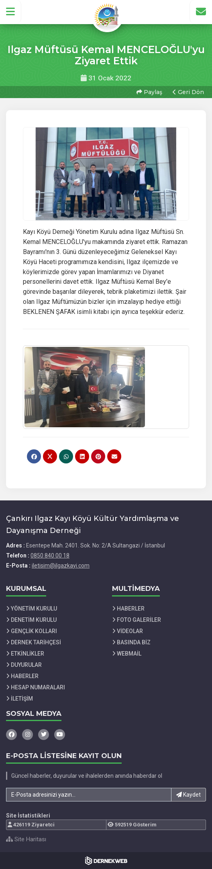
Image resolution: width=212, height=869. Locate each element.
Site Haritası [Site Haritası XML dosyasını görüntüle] (26, 839)
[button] (10, 11)
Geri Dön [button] (188, 92)
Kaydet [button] (188, 794)
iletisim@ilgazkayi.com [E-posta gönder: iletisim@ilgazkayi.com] (61, 565)
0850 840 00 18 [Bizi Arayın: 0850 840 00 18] (50, 555)
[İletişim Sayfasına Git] (201, 11)
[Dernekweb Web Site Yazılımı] (106, 860)
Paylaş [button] (149, 92)
